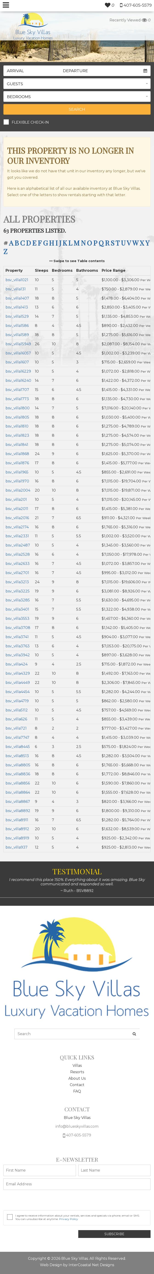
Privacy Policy (68, 1219)
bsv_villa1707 (17, 390)
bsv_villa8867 (18, 801)
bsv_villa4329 (18, 673)
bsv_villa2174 (17, 527)
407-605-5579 (77, 1135)
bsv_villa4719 (17, 701)
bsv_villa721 (16, 728)
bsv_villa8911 (17, 820)
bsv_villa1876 (17, 463)
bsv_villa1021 (17, 280)
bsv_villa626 (16, 719)
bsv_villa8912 (17, 829)
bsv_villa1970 (17, 481)
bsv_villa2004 (18, 490)
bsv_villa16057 (18, 353)
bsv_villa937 (17, 847)
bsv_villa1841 (17, 444)
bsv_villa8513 (17, 756)
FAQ (77, 1091)
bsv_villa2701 (17, 573)
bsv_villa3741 (17, 637)
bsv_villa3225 (18, 591)
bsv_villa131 (16, 289)
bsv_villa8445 (18, 747)
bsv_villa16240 (18, 380)
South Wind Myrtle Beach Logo (33, 26)
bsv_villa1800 (18, 408)
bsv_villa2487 (18, 545)
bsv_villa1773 (17, 399)
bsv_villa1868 (17, 454)
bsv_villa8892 (18, 811)
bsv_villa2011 (17, 509)
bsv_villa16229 (18, 371)
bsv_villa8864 (18, 792)
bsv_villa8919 (17, 838)
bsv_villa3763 (18, 646)
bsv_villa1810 (17, 426)
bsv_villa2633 (18, 563)
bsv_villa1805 (17, 417)
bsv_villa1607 (17, 362)
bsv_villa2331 (17, 536)
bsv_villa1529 (17, 316)
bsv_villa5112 (17, 710)
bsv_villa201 (16, 499)
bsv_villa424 (17, 664)
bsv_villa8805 (18, 765)
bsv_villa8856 (18, 783)
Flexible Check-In (30, 122)
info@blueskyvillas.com (77, 1126)
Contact (77, 1085)
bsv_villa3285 (18, 600)
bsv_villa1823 (17, 435)
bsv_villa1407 (17, 298)
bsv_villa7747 (17, 737)
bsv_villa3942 (18, 655)
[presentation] (38, 1201)
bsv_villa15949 (18, 344)
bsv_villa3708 (18, 628)
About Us (77, 1078)
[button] (77, 83)
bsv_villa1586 (17, 325)
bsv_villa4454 (18, 692)
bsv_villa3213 (17, 582)
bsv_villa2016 (17, 518)
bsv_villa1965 (17, 472)
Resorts (77, 1072)
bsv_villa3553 (17, 618)
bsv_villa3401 (17, 609)
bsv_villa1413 (17, 307)
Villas (77, 1065)
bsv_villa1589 (17, 335)
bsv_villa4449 (18, 682)
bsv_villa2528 (18, 554)
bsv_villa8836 (18, 774)
